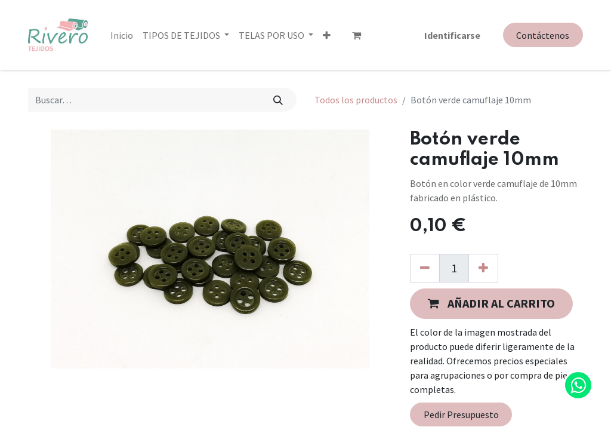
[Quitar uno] (425, 268)
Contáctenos (542, 35)
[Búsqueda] (278, 100)
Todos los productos (355, 100)
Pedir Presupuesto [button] (461, 414)
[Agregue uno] (483, 268)
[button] (326, 35)
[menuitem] (122, 35)
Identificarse (452, 35)
